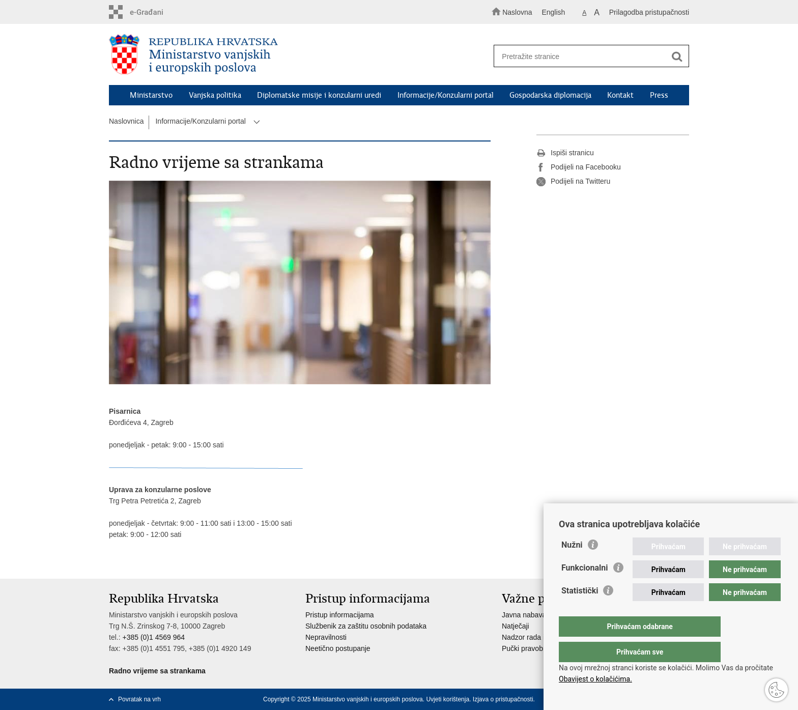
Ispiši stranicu (565, 153)
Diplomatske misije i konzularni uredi (319, 95)
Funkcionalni (584, 588)
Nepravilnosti (326, 637)
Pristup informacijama (339, 615)
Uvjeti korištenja (447, 699)
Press (659, 95)
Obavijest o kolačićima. (595, 679)
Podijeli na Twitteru (573, 181)
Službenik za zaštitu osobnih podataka (365, 626)
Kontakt (620, 95)
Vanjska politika (215, 95)
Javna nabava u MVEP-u (541, 615)
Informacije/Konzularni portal (445, 95)
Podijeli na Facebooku (578, 167)
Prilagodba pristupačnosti (649, 12)
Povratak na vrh (139, 699)
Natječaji (515, 626)
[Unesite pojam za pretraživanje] (586, 56)
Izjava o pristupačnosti (503, 699)
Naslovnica (126, 121)
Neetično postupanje (337, 648)
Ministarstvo (151, 95)
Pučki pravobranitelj (533, 648)
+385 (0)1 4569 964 (153, 637)
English (553, 12)
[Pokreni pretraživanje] (677, 56)
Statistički (579, 611)
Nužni (572, 565)
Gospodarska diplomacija (550, 95)
